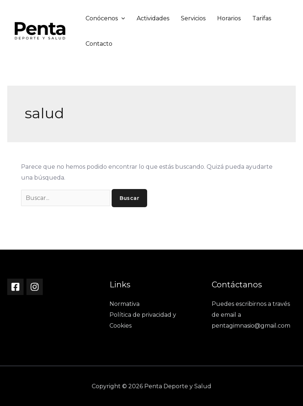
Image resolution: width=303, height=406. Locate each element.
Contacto (99, 43)
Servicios (193, 18)
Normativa (124, 303)
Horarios (229, 18)
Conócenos (105, 18)
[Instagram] (34, 287)
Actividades (153, 18)
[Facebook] (15, 287)
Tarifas (261, 18)
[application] (121, 18)
